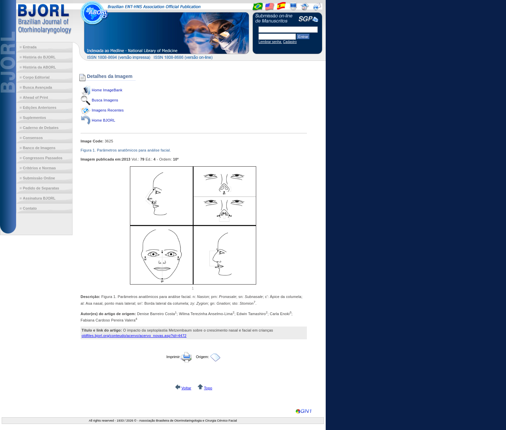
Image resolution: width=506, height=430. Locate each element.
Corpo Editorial (36, 77)
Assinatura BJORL (39, 198)
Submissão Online (39, 178)
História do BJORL (39, 57)
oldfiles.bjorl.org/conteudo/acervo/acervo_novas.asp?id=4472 (134, 336)
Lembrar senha (270, 42)
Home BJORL (103, 120)
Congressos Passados (42, 158)
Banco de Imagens (39, 148)
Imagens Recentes (108, 110)
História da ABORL (39, 67)
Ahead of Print (35, 97)
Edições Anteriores (39, 107)
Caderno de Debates (40, 128)
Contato (30, 208)
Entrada (30, 47)
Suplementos (34, 118)
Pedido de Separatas (41, 188)
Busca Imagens (105, 100)
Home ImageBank (107, 90)
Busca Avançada (37, 87)
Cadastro (290, 42)
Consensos (33, 138)
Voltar (186, 388)
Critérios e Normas (39, 168)
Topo (208, 388)
